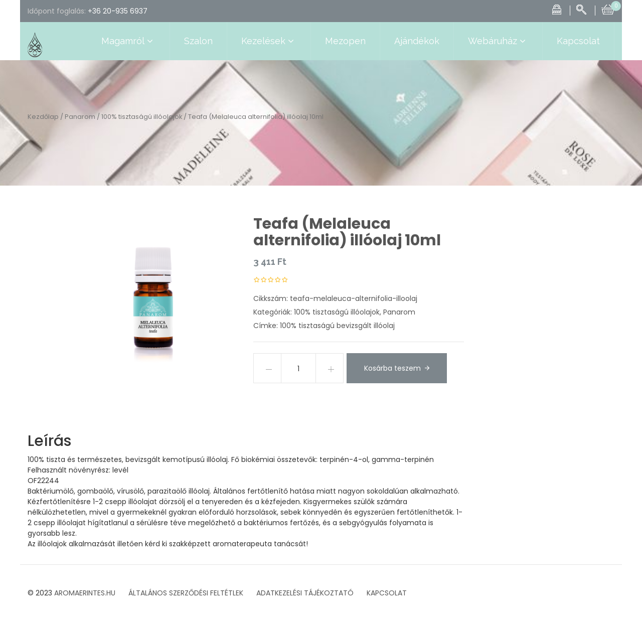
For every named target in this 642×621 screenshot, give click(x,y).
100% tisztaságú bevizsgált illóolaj (337, 326)
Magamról (128, 41)
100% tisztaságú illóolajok (141, 116)
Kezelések (268, 41)
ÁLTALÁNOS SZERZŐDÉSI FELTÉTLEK (185, 593)
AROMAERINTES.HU (84, 593)
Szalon (198, 41)
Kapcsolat (578, 41)
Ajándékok (416, 41)
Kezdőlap (43, 116)
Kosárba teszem (392, 368)
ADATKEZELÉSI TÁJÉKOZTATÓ (305, 593)
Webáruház (498, 41)
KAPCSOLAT (387, 593)
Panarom (80, 116)
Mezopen (345, 41)
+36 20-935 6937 (117, 11)
